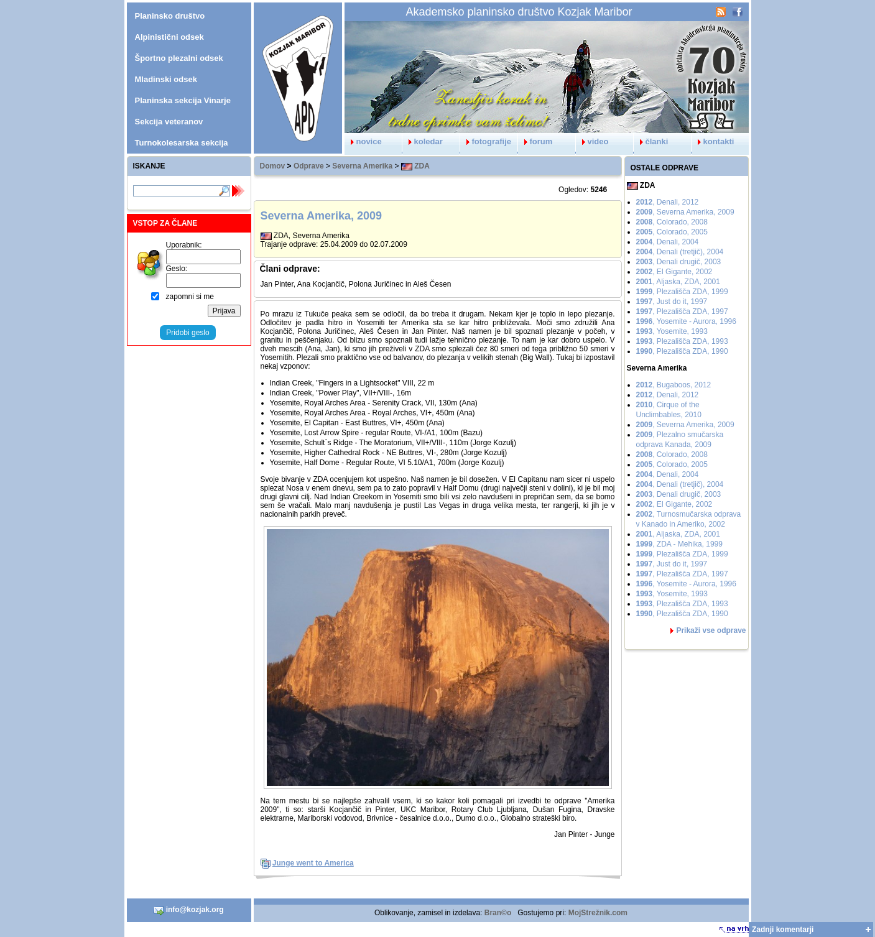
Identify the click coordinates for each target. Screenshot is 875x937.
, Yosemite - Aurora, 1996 (686, 321)
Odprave (309, 166)
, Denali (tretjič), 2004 (680, 251)
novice (363, 141)
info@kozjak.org (188, 910)
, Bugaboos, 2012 (673, 385)
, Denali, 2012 (667, 202)
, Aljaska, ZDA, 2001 (678, 281)
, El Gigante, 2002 (674, 271)
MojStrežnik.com (597, 912)
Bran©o (498, 912)
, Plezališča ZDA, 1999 (682, 291)
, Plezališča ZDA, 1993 (682, 341)
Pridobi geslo (187, 332)
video (592, 141)
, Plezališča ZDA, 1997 (682, 311)
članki (651, 141)
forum (535, 141)
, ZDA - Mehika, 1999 (679, 544)
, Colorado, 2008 (672, 222)
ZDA (415, 166)
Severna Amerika (362, 166)
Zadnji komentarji (782, 929)
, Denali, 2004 (667, 242)
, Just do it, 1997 (672, 301)
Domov (272, 166)
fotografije (486, 141)
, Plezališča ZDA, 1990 (682, 351)
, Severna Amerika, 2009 (685, 212)
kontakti (713, 141)
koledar (422, 141)
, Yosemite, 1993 (672, 331)
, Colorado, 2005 (672, 232)
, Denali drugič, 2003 (678, 261)
